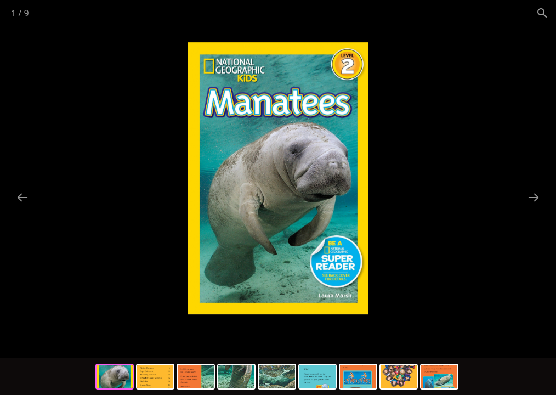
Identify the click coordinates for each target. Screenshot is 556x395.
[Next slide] (533, 197)
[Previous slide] (22, 197)
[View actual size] (542, 13)
